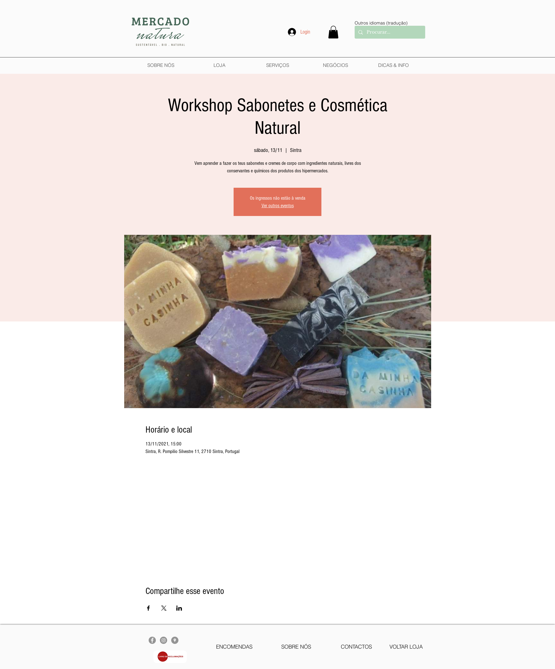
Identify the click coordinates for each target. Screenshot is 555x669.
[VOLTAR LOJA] (406, 646)
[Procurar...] (389, 32)
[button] (333, 32)
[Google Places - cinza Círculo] (174, 640)
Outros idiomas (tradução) (381, 23)
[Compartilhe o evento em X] (164, 608)
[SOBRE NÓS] (296, 646)
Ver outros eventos (278, 205)
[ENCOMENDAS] (234, 646)
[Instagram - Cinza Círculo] (163, 640)
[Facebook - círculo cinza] (152, 640)
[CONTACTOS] (356, 646)
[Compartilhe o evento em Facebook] (148, 608)
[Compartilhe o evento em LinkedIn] (179, 608)
